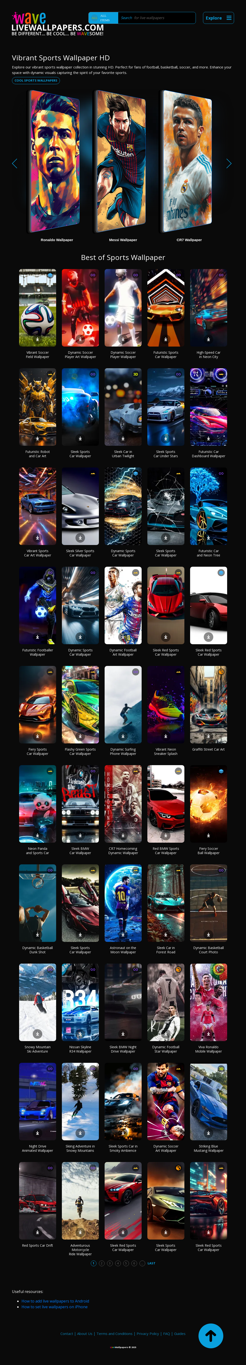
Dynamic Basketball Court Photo (208, 949)
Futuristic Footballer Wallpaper (37, 652)
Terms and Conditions (114, 1333)
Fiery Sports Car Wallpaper (37, 751)
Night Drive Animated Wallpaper (37, 1148)
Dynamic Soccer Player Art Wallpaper (80, 354)
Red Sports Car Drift (37, 1245)
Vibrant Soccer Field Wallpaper (37, 354)
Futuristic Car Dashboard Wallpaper (208, 453)
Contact (66, 1333)
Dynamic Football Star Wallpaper (165, 1049)
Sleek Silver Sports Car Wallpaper (80, 553)
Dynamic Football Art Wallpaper (123, 652)
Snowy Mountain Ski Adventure (38, 1049)
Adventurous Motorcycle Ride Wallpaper (80, 1249)
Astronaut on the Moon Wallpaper (123, 949)
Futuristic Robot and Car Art (37, 453)
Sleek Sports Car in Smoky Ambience (123, 1148)
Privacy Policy (148, 1333)
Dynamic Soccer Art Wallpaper (165, 1148)
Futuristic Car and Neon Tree (208, 553)
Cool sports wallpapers (36, 80)
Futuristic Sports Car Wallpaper (165, 354)
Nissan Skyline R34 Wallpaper (80, 1049)
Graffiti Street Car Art (208, 749)
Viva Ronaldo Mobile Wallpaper (208, 1049)
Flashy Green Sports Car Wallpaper (80, 751)
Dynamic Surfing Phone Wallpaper (123, 751)
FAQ (166, 1333)
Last (151, 1263)
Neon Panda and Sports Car (37, 850)
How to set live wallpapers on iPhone (54, 1306)
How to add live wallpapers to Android (55, 1301)
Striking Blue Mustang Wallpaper (209, 1148)
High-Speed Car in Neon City (208, 354)
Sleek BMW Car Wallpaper (80, 850)
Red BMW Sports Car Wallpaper (166, 850)
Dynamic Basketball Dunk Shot (37, 949)
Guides (180, 1333)
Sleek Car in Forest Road (165, 949)
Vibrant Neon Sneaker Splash (165, 751)
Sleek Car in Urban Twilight (123, 453)
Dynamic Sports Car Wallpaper (123, 553)
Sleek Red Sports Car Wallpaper (166, 652)
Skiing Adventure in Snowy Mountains (80, 1148)
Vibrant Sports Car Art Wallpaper (37, 553)
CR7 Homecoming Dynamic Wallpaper (123, 850)
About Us (84, 1333)
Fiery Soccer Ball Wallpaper (208, 850)
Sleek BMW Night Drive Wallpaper (123, 1049)
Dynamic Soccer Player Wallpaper (123, 354)
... (142, 1263)
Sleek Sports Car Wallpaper (80, 453)
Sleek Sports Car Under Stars (166, 453)
